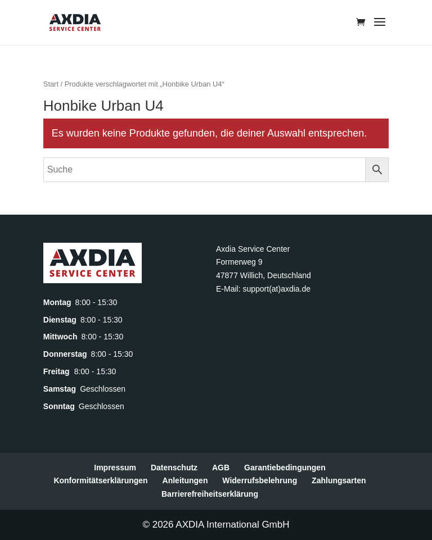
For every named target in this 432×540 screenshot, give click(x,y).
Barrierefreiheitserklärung (209, 493)
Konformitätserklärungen (100, 480)
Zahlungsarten (339, 480)
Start (50, 84)
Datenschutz (174, 467)
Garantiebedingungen (285, 467)
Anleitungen (185, 480)
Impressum (115, 467)
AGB (221, 467)
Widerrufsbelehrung (259, 480)
